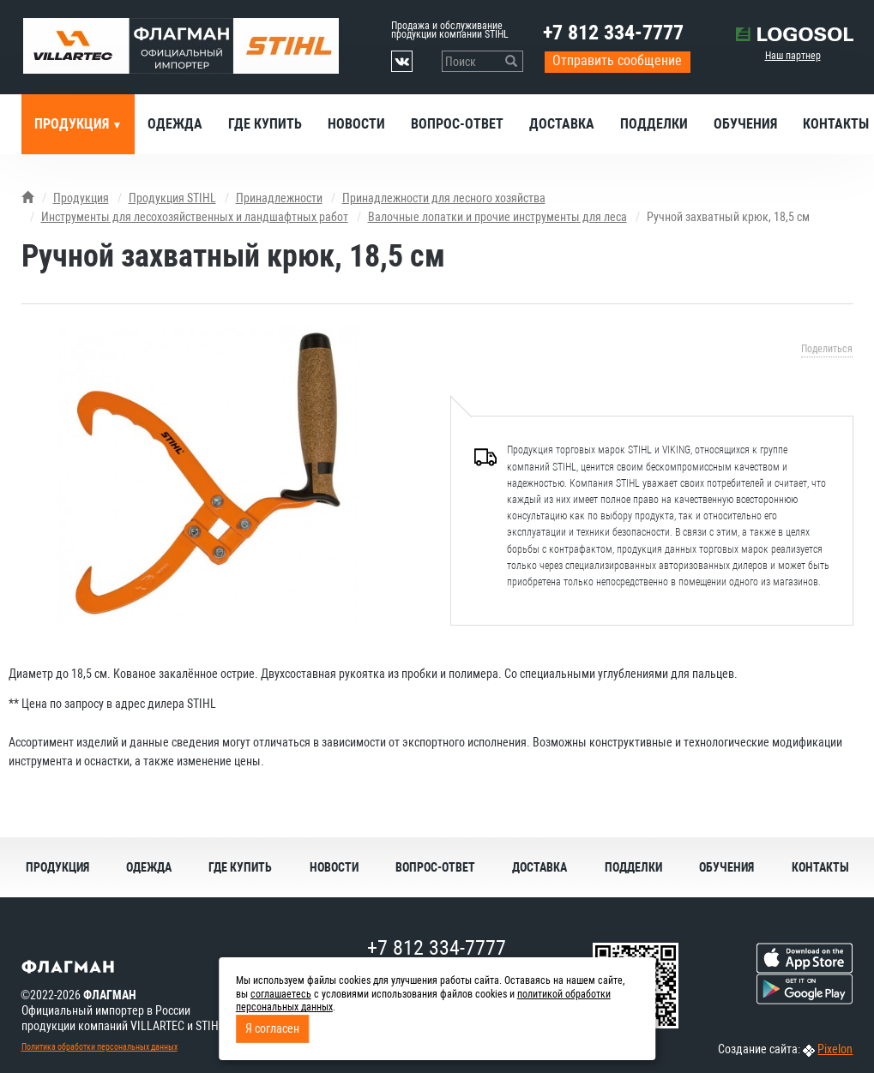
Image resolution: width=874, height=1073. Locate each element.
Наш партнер (793, 56)
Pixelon (835, 1049)
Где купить (265, 124)
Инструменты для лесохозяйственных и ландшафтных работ (194, 217)
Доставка (561, 124)
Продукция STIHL (172, 198)
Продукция (73, 124)
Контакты (820, 867)
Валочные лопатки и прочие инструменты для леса (497, 217)
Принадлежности (279, 198)
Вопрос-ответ (457, 124)
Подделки (654, 124)
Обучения (745, 124)
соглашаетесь (280, 994)
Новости (356, 124)
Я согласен (272, 1028)
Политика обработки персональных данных (99, 1047)
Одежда (175, 124)
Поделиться (827, 349)
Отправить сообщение (617, 60)
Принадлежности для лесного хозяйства (443, 198)
